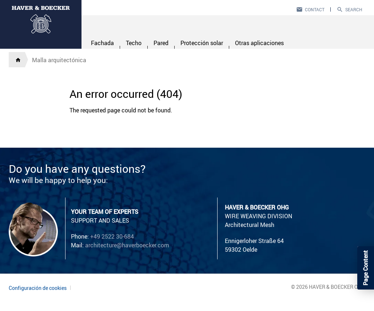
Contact (315, 9)
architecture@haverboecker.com (127, 245)
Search (353, 9)
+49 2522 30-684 (112, 236)
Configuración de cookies (38, 287)
